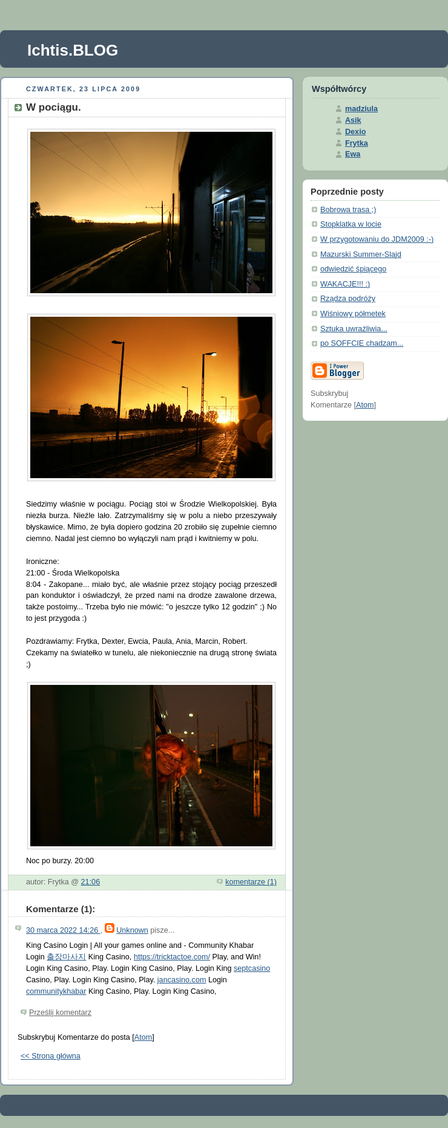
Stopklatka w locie (350, 224)
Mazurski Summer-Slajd (360, 254)
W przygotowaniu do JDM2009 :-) (376, 239)
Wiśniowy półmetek (353, 314)
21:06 (90, 882)
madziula (361, 109)
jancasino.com (181, 980)
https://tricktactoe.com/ (172, 957)
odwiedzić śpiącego (353, 269)
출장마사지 (66, 957)
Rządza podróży (347, 298)
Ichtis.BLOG (72, 50)
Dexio (355, 132)
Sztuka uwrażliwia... (353, 329)
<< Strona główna (51, 1056)
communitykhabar (56, 991)
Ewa (352, 154)
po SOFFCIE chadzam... (361, 343)
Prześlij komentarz (60, 1012)
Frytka (356, 143)
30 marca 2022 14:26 (63, 930)
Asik (353, 120)
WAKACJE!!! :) (345, 284)
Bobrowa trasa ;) (348, 210)
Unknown (132, 930)
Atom (143, 1037)
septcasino (252, 968)
